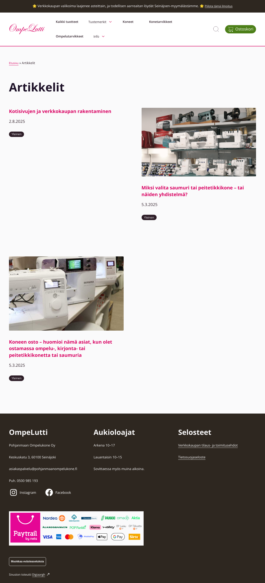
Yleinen (19, 129)
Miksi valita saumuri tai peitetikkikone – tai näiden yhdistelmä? (196, 178)
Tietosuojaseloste (192, 448)
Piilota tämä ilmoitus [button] (219, 6)
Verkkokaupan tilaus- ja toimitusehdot (208, 437)
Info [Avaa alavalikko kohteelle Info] (198, 23)
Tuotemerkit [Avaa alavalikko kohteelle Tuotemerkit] (103, 23)
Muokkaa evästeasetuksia (27, 553)
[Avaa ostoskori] (240, 23)
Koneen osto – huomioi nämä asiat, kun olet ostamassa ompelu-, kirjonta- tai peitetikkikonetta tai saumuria (62, 337)
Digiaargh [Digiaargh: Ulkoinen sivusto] (40, 566)
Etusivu (14, 50)
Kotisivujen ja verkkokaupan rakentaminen (47, 102)
